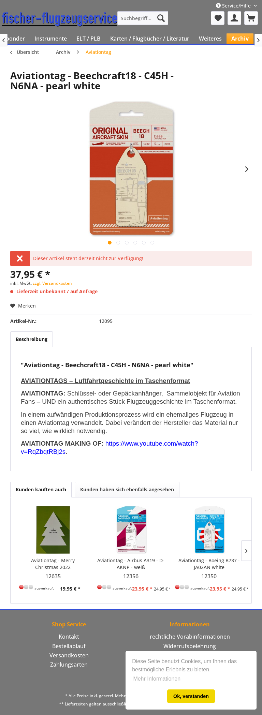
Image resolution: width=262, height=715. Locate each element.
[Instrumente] (51, 38)
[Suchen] (161, 18)
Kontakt (69, 636)
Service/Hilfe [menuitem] (234, 5)
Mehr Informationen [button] (156, 679)
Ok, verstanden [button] (191, 696)
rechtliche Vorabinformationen (190, 636)
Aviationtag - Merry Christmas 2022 (53, 563)
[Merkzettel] (217, 18)
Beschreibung (31, 339)
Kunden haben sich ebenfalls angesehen (127, 489)
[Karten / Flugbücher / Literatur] (149, 38)
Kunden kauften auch (41, 489)
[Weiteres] (210, 38)
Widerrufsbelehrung (189, 646)
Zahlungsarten (69, 664)
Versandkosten (69, 655)
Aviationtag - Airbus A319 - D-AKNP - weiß (130, 563)
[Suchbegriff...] (143, 18)
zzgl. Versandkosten (52, 283)
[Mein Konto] (234, 18)
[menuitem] (143, 18)
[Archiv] (240, 38)
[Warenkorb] (251, 18)
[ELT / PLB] (88, 38)
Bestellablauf (69, 646)
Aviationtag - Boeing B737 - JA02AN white (209, 563)
